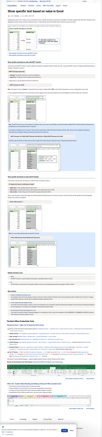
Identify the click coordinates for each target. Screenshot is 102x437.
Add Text (28, 352)
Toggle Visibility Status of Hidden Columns (59, 342)
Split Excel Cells (34, 356)
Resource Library (64, 347)
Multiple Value (32, 336)
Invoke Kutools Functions (16, 331)
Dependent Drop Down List (40, 339)
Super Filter (44, 349)
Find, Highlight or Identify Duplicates (28, 333)
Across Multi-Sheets (42, 336)
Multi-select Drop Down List (55, 339)
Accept (64, 430)
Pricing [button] (38, 5)
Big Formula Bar (39, 347)
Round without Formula (83, 333)
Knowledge (23, 419)
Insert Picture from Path (41, 354)
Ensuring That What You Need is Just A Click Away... (48, 362)
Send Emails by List (35, 349)
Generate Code (54, 329)
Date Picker (79, 347)
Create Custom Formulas (66, 329)
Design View (30, 347)
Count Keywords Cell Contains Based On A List (23, 310)
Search (65, 5)
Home (12, 419)
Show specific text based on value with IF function (22, 55)
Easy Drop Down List (26, 339)
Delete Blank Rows (44, 333)
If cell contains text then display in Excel (21, 302)
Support (58, 5)
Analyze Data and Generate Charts (83, 329)
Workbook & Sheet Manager (51, 347)
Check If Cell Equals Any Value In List (21, 295)
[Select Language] (88, 1)
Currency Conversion (78, 354)
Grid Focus (22, 347)
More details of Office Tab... (76, 408)
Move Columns (43, 342)
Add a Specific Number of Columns (28, 342)
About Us (60, 419)
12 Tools (22, 352)
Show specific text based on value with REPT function (23, 53)
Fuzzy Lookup (52, 336)
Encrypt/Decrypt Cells (22, 349)
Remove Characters (37, 352)
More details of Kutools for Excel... (75, 378)
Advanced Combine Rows (22, 356)
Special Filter (52, 349)
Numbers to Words (67, 354)
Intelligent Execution (43, 329)
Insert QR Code (31, 354)
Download (31, 5)
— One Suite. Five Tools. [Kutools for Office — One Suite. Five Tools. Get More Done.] (22, 1)
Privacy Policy (48, 419)
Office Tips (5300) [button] (48, 5)
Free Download (90, 378)
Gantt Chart (57, 352)
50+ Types (49, 352)
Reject (72, 430)
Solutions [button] (23, 5)
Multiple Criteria (22, 336)
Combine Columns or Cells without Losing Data (63, 333)
